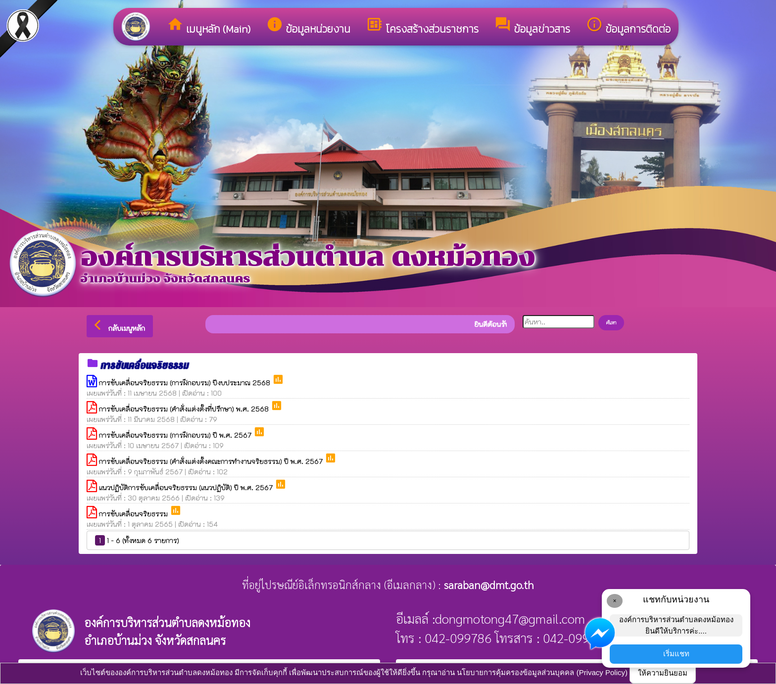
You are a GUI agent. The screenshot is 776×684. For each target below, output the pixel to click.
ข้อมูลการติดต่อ (628, 26)
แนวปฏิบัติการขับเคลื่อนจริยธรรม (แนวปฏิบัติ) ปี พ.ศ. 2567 (187, 487)
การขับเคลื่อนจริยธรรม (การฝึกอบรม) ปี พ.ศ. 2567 (176, 435)
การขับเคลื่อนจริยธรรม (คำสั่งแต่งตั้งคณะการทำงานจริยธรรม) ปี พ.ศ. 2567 (212, 461)
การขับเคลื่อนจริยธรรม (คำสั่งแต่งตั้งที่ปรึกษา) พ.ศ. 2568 (185, 408)
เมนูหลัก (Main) (208, 26)
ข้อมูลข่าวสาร (532, 26)
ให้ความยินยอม (662, 673)
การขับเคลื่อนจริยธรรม (134, 513)
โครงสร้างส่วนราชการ (422, 26)
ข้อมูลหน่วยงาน (308, 26)
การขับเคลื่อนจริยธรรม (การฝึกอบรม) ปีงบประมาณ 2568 (185, 382)
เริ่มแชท (676, 653)
